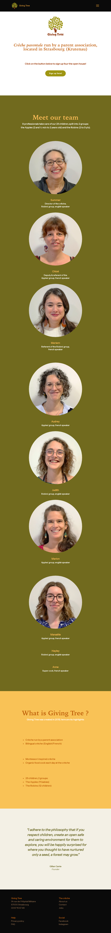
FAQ (13, 924)
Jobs (61, 908)
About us (63, 901)
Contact (62, 904)
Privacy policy (17, 921)
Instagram (63, 924)
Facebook (63, 921)
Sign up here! (55, 73)
